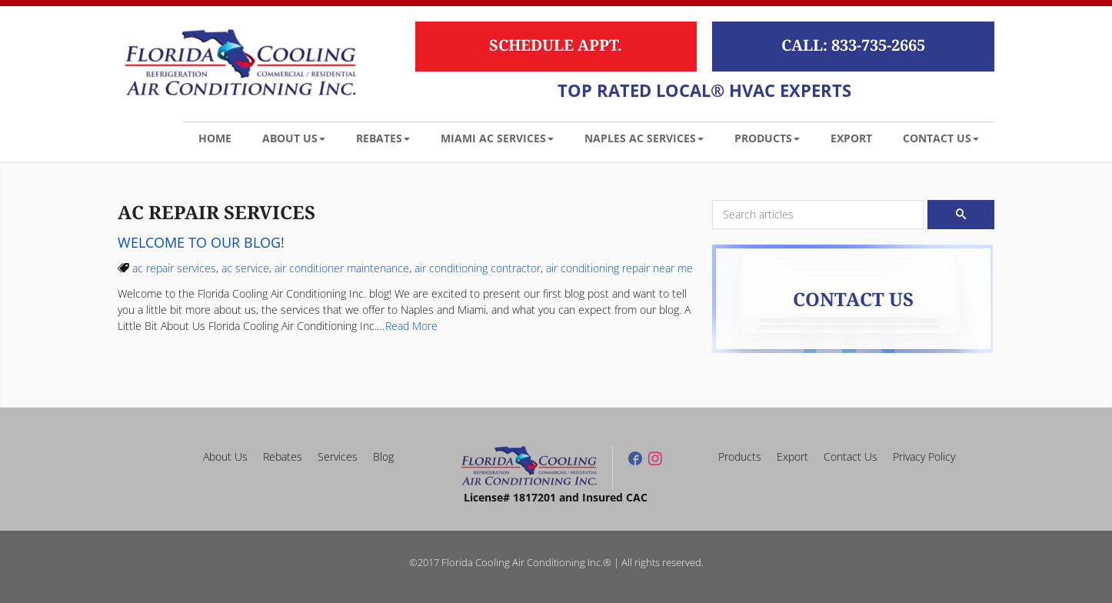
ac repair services (174, 268)
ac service (245, 268)
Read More (411, 325)
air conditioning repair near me (619, 268)
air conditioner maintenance (342, 268)
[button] (294, 138)
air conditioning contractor (478, 268)
